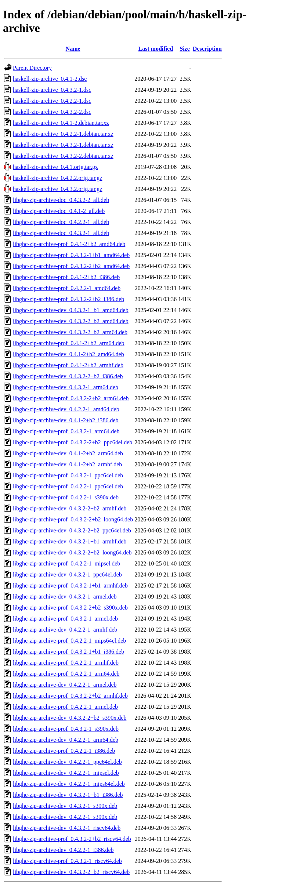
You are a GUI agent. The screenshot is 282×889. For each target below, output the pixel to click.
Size (185, 49)
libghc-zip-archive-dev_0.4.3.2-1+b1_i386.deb (68, 795)
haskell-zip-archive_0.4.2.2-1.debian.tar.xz (63, 134)
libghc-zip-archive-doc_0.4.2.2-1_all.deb (61, 222)
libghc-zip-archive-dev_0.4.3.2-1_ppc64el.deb (67, 574)
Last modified (155, 49)
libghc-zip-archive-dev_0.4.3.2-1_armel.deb (65, 596)
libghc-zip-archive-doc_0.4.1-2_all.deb (59, 211)
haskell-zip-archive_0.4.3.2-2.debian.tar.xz (63, 156)
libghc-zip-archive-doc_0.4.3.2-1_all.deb (61, 233)
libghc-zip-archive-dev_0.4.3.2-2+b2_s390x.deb (69, 718)
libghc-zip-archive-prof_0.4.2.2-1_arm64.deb (66, 674)
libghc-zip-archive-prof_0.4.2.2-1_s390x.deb (66, 497)
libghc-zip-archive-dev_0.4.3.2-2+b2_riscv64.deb (71, 872)
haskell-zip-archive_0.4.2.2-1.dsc (52, 101)
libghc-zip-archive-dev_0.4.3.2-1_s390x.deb (65, 806)
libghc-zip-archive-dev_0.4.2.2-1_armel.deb (65, 685)
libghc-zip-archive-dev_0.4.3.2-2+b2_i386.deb (68, 376)
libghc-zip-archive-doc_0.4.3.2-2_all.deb (61, 200)
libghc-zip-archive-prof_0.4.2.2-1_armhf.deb (66, 662)
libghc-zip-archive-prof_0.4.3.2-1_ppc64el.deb (68, 475)
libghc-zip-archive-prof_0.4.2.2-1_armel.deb (65, 707)
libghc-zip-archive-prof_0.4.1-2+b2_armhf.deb (68, 365)
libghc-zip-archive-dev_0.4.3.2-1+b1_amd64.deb (71, 310)
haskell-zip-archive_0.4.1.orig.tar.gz (55, 167)
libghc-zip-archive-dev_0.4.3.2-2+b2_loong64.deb (72, 552)
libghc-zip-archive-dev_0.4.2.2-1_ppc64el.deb (67, 762)
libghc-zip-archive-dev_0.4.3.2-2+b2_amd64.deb (71, 321)
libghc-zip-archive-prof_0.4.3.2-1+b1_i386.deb (68, 651)
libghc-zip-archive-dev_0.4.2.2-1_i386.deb (63, 850)
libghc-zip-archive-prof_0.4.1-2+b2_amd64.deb (69, 244)
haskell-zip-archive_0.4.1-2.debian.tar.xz (61, 123)
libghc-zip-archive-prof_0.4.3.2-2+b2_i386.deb (68, 299)
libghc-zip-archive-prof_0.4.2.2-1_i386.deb (64, 751)
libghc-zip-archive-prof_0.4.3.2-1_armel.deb (65, 618)
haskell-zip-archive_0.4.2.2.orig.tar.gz (57, 178)
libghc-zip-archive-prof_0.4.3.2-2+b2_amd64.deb (71, 266)
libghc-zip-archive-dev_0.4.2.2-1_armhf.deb (65, 629)
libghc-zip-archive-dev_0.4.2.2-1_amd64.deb (66, 409)
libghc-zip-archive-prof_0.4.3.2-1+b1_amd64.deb (71, 255)
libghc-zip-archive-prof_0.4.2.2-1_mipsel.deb (66, 563)
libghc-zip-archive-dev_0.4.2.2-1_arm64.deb (65, 740)
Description (207, 49)
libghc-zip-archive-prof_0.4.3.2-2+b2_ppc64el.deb (72, 442)
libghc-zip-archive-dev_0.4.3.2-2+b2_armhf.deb (69, 508)
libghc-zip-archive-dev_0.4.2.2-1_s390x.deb (65, 817)
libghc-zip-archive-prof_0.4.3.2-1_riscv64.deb (67, 861)
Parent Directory (32, 68)
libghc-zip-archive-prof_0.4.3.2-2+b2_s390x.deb (70, 607)
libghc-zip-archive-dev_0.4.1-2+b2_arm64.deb (68, 453)
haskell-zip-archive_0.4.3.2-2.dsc (52, 112)
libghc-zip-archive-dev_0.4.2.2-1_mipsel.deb (66, 773)
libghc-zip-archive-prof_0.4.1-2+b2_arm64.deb (68, 343)
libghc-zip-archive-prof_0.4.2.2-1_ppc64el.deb (68, 486)
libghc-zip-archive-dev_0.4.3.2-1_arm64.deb (65, 387)
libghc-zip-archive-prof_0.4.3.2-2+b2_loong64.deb (73, 519)
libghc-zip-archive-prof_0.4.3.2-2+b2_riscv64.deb (72, 839)
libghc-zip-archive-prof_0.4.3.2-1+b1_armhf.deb (70, 585)
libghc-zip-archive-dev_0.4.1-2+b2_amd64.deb (68, 354)
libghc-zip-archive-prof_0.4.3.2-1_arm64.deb (66, 431)
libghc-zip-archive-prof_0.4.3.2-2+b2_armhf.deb (70, 696)
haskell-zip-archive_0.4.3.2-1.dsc (52, 90)
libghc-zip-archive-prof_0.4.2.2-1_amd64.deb (66, 288)
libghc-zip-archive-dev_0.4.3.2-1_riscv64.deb (66, 828)
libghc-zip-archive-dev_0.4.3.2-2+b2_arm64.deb (70, 332)
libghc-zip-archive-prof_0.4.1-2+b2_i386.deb (66, 277)
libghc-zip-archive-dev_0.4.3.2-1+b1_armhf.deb (69, 541)
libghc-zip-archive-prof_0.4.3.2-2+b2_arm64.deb (71, 398)
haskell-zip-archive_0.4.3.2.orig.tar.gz (57, 189)
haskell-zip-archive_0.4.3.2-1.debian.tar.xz (63, 145)
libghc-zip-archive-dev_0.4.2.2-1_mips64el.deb (69, 784)
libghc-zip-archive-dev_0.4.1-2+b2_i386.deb (66, 420)
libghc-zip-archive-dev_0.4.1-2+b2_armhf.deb (67, 464)
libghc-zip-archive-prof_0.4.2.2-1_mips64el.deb (69, 640)
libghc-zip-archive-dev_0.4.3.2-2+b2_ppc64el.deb (72, 530)
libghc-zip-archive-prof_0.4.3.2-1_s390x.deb (66, 729)
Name (73, 49)
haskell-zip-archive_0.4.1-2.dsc (50, 79)
